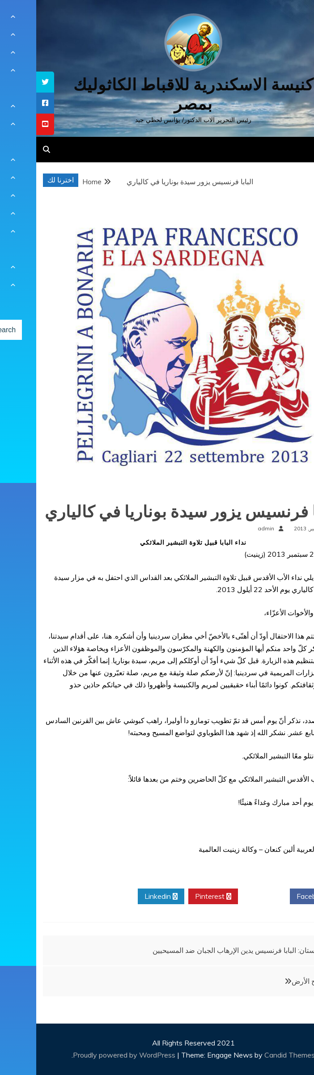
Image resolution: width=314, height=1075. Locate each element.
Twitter (227, 896)
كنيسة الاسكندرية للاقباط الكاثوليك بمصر (157, 94)
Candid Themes (253, 1054)
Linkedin (124, 896)
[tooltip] (9, 82)
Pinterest (177, 896)
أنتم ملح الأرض (276, 981)
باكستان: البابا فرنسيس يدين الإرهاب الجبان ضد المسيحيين (201, 950)
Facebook (279, 896)
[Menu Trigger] (286, 19)
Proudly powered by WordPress (89, 1054)
